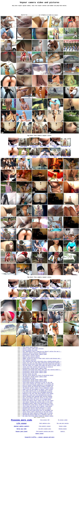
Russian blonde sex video (30, 354)
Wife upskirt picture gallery (31, 360)
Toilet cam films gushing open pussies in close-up (38, 374)
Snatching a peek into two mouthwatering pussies (37, 407)
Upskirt (63, 449)
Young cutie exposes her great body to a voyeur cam (38, 394)
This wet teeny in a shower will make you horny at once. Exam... (42, 372)
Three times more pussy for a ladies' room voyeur (37, 420)
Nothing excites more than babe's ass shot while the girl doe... (42, 370)
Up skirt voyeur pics (45, 446)
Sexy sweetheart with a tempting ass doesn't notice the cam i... (42, 355)
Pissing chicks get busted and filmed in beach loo (38, 397)
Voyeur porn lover (21, 449)
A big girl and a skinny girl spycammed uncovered (37, 404)
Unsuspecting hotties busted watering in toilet (37, 422)
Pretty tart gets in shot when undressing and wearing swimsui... (42, 369)
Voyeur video (62, 443)
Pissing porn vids (21, 436)
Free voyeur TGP (44, 436)
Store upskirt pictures (29, 365)
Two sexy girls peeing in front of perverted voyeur (38, 384)
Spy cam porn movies (63, 440)
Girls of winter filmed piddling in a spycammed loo (38, 395)
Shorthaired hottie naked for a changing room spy (37, 430)
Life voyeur (21, 440)
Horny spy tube (21, 446)
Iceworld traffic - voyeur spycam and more (39, 456)
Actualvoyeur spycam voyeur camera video (35, 359)
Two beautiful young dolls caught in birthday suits (38, 419)
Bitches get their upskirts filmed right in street (38, 428)
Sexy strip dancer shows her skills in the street (37, 410)
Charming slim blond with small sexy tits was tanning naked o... (42, 377)
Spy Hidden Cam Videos (29, 387)
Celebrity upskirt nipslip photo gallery (35, 357)
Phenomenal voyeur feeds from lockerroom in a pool (38, 417)
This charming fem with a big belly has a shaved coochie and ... (42, 367)
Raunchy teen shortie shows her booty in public (37, 423)
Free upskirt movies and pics (44, 449)
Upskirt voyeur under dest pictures (33, 352)
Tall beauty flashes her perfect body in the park (37, 415)
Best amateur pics (45, 440)
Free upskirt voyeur (45, 443)
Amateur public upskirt (21, 443)
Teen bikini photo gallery (30, 351)
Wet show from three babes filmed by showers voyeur (38, 432)
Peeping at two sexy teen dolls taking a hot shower (38, 405)
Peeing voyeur (63, 446)
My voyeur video (62, 436)
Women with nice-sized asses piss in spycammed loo (38, 425)
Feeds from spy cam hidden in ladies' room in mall (38, 400)
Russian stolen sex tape (30, 382)
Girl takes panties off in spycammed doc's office (37, 402)
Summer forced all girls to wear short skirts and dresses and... (42, 364)
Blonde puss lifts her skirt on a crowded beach (37, 412)
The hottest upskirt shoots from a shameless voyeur (38, 399)
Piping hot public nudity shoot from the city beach (38, 414)
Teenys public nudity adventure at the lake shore (37, 427)
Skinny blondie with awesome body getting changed (37, 409)
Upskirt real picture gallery (31, 362)
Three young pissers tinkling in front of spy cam (37, 392)
